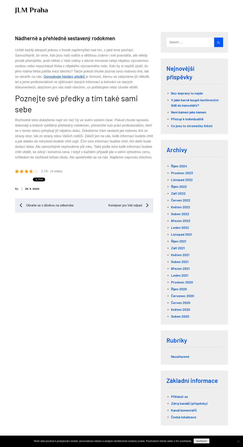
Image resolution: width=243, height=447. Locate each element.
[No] (238, 441)
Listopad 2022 (182, 180)
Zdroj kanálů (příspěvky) (189, 403)
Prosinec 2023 (182, 173)
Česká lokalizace (183, 417)
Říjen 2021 (178, 241)
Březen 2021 (180, 268)
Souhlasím (201, 441)
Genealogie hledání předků (64, 77)
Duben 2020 (180, 316)
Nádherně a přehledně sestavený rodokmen (65, 38)
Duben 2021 (179, 262)
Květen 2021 (180, 255)
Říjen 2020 (179, 289)
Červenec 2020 (182, 296)
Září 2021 (178, 248)
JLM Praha (31, 10)
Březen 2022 (180, 221)
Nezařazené (180, 356)
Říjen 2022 (179, 186)
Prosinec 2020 (182, 282)
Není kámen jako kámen (188, 112)
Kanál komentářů (184, 410)
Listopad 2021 (181, 234)
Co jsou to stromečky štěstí (191, 126)
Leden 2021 (179, 275)
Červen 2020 (180, 303)
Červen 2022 (180, 200)
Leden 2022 (180, 227)
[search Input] (194, 42)
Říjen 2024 (179, 166)
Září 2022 (178, 193)
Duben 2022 (180, 214)
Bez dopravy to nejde (187, 93)
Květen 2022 (180, 207)
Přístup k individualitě (187, 119)
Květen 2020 (180, 309)
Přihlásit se (179, 396)
